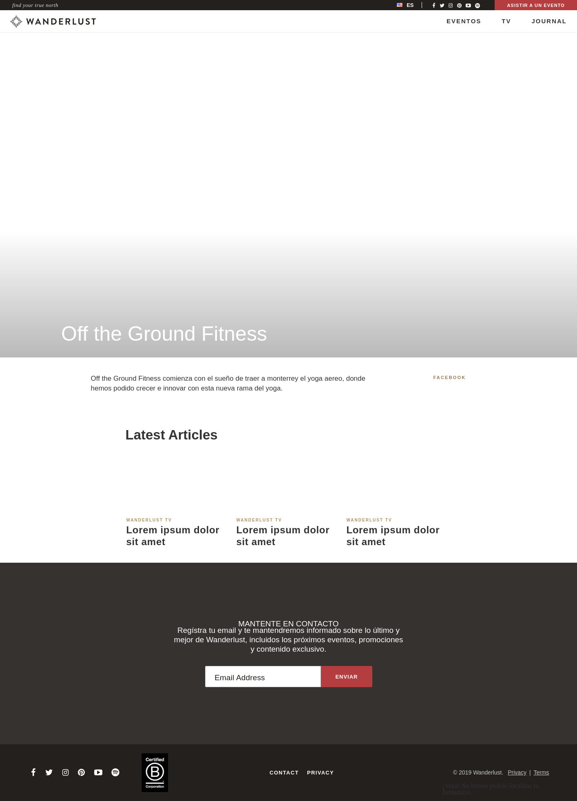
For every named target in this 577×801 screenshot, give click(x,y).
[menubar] (414, 5)
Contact (284, 773)
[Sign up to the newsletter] (346, 676)
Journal (549, 21)
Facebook (449, 377)
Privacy (320, 773)
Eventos (464, 21)
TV (506, 21)
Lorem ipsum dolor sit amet (173, 535)
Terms (541, 772)
